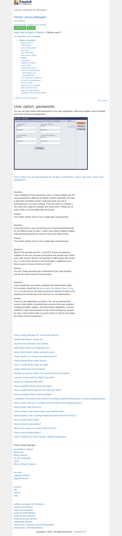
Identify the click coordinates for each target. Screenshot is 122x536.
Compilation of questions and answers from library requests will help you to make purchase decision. (60, 399)
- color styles (24, 60)
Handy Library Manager (30, 17)
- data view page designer (29, 90)
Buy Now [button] (31, 28)
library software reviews (24, 464)
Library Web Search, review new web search (34, 352)
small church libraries (23, 510)
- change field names (27, 68)
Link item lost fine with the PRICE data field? (34, 377)
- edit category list (27, 73)
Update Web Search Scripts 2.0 (28, 339)
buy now (18, 472)
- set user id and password (30, 80)
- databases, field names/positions (33, 93)
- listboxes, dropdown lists (29, 70)
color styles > (103, 100)
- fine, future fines (26, 53)
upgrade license (21, 478)
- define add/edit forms (28, 88)
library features (21, 455)
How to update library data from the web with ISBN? (37, 390)
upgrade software (22, 475)
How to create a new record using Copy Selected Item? (39, 411)
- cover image (25, 65)
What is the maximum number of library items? (35, 428)
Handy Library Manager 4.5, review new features (36, 335)
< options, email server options (26, 98)
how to (17, 493)
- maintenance (25, 45)
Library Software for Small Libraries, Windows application (40, 437)
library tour (19, 452)
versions (18, 487)
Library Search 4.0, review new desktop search (35, 356)
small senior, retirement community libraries (34, 525)
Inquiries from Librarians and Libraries (31, 344)
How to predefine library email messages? (33, 386)
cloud (16, 461)
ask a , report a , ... (28, 36)
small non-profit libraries (25, 513)
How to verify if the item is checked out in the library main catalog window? (48, 403)
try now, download (22, 458)
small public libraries (23, 522)
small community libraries (25, 519)
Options (40, 32)
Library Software (20, 25)
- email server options (28, 55)
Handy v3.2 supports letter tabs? (29, 382)
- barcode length (26, 83)
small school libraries (23, 507)
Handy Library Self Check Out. (28, 407)
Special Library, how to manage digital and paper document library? (44, 415)
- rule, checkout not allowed (30, 78)
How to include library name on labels (31, 365)
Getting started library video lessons (30, 360)
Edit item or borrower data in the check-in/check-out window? (42, 373)
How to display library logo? (26, 420)
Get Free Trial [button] (20, 28)
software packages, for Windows (29, 504)
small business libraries (24, 516)
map (16, 496)
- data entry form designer (29, 85)
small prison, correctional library (28, 528)
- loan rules (24, 50)
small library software (23, 449)
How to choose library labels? (27, 432)
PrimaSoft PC (80, 532)
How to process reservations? (27, 424)
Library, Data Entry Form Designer (29, 369)
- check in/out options (28, 48)
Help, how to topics (23, 32)
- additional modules (27, 63)
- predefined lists (26, 75)
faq (15, 490)
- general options (26, 43)
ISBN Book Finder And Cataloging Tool (31, 348)
